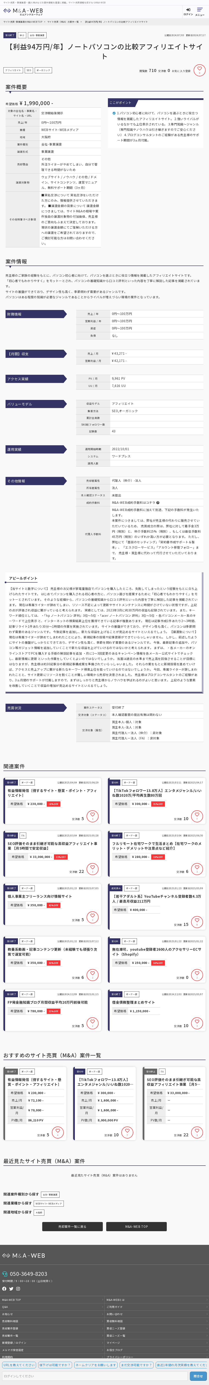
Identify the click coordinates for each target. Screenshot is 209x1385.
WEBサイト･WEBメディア (49, 1203)
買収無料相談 (115, 1321)
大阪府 (39, 1212)
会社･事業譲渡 (50, 1194)
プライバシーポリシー (120, 1357)
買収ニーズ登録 (116, 1328)
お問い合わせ (115, 1314)
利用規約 (7, 1357)
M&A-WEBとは (116, 1299)
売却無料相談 (10, 1321)
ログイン (188, 14)
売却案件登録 (10, 1328)
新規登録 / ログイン (14, 1342)
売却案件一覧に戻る (72, 1226)
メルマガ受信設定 (13, 1350)
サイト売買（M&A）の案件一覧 (63, 21)
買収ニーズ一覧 (116, 1335)
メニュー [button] (200, 14)
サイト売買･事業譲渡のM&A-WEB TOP (22, 21)
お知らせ (7, 1314)
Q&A (5, 1307)
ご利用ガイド (115, 1307)
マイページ (113, 1342)
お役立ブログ (115, 1350)
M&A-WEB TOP (136, 1226)
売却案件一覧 (10, 1335)
